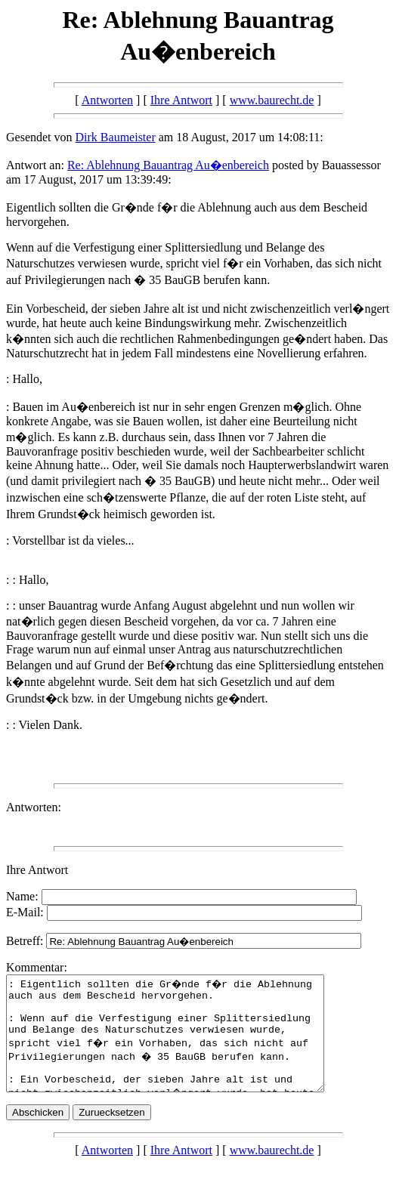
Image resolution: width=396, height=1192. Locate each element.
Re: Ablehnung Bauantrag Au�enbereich (168, 165)
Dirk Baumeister (116, 137)
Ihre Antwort (181, 100)
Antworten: (33, 807)
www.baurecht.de (272, 100)
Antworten (107, 100)
